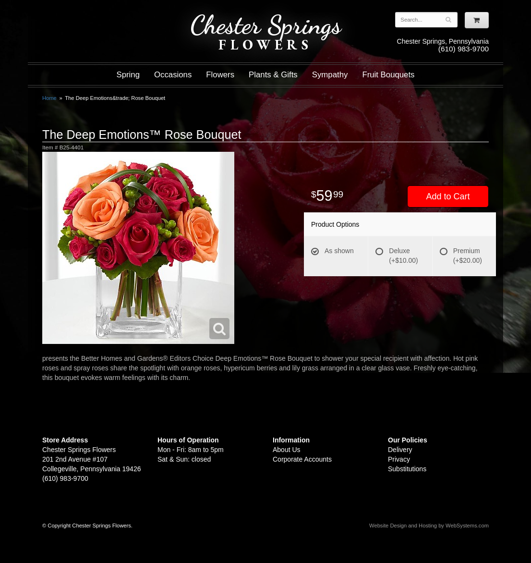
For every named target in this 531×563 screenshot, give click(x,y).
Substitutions (407, 469)
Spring (128, 74)
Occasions (173, 74)
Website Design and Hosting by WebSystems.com (429, 525)
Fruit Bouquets (388, 74)
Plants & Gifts (273, 74)
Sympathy (330, 74)
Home (49, 98)
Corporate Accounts (302, 459)
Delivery (400, 449)
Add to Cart (448, 196)
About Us (287, 449)
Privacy (399, 459)
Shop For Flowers (100, 15)
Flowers (220, 74)
